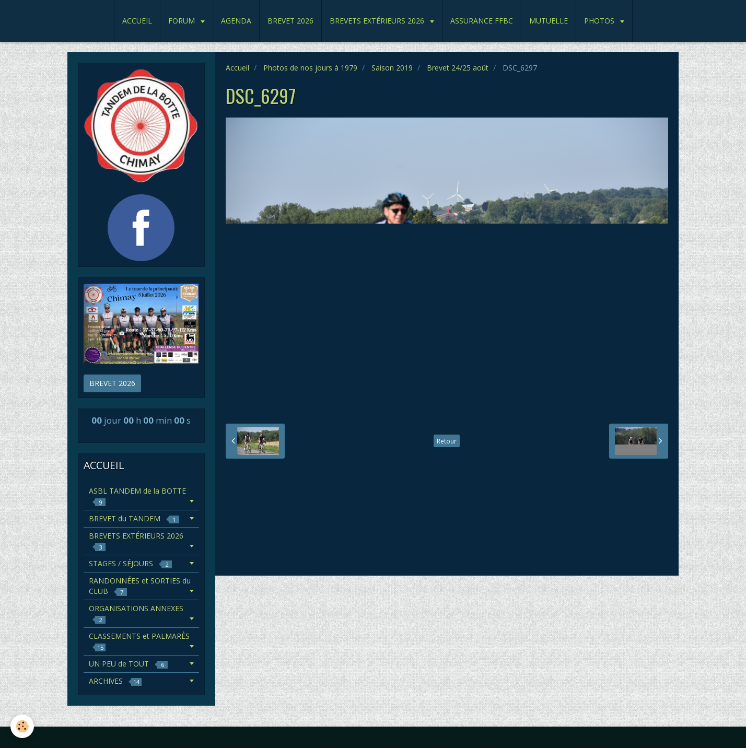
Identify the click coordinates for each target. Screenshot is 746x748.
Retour (447, 441)
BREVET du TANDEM (134, 518)
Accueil (237, 68)
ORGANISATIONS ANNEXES (136, 613)
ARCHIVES (115, 681)
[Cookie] (22, 726)
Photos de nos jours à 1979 (310, 68)
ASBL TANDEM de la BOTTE (137, 496)
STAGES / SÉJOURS (130, 563)
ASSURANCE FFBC (481, 21)
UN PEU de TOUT (128, 664)
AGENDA (236, 21)
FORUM (182, 21)
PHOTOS (600, 21)
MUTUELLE (548, 21)
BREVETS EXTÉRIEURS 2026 (378, 21)
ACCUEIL (137, 21)
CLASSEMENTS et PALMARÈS (139, 641)
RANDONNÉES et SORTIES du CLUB (140, 586)
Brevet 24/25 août (457, 68)
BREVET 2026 (290, 21)
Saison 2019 (392, 68)
